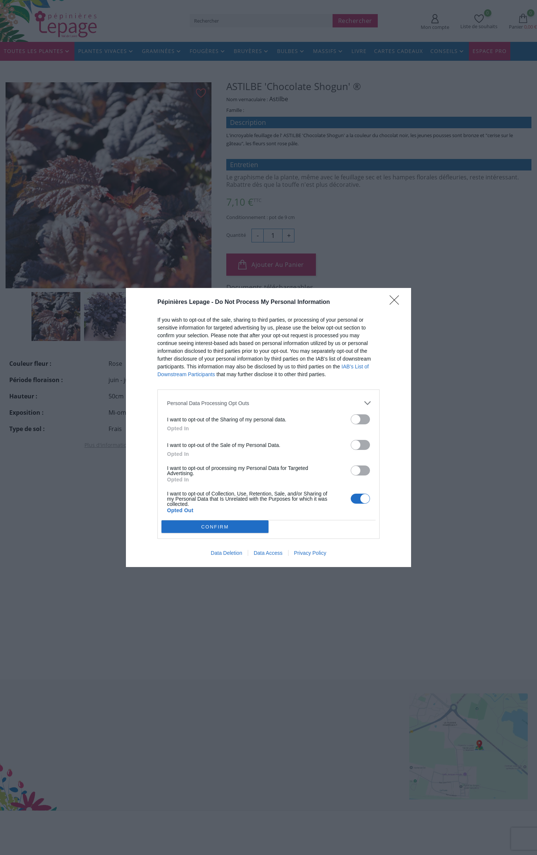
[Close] (397, 302)
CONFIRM (215, 526)
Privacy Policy (310, 553)
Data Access (268, 553)
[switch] (360, 419)
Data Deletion (226, 553)
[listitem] (268, 403)
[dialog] (268, 427)
